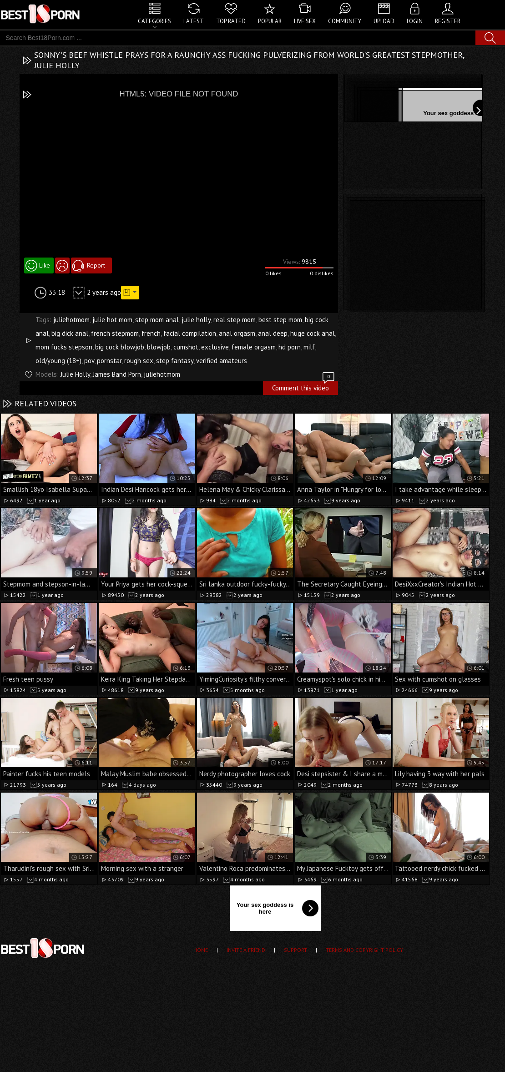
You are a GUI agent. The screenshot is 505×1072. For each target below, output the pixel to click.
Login (415, 21)
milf (309, 347)
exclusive (215, 347)
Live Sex (305, 21)
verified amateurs (221, 360)
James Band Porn (117, 374)
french (151, 333)
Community (344, 21)
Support (295, 949)
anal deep (273, 333)
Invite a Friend (246, 949)
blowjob (159, 347)
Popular (270, 21)
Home (200, 949)
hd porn (289, 347)
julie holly (196, 319)
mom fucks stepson (63, 347)
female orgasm (254, 347)
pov (89, 360)
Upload (384, 21)
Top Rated (231, 21)
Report (96, 265)
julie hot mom (112, 319)
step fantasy (174, 360)
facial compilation (189, 333)
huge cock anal (312, 333)
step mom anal (157, 319)
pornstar (109, 360)
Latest (193, 21)
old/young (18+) (58, 360)
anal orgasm (237, 333)
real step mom (234, 319)
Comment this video (304, 386)
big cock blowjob (119, 347)
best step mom (280, 319)
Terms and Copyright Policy (364, 949)
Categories (154, 21)
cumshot (185, 347)
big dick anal (69, 333)
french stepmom (115, 333)
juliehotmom (71, 319)
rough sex (138, 360)
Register (447, 21)
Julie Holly (75, 374)
